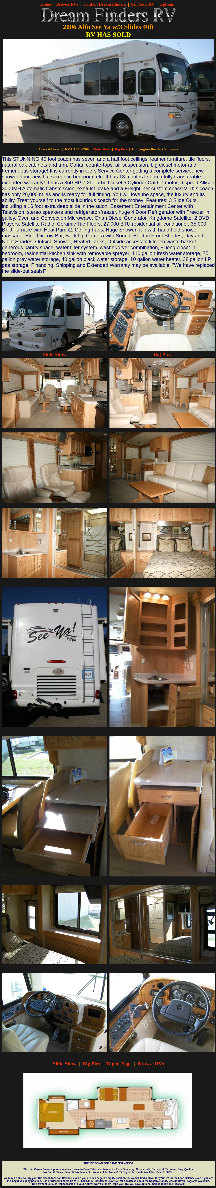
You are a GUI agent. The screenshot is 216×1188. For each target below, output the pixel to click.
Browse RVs (67, 4)
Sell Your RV (142, 4)
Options (166, 4)
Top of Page (118, 1063)
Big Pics (121, 149)
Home (45, 4)
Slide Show (101, 149)
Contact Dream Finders (104, 4)
